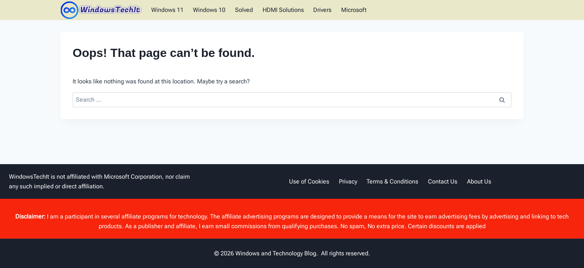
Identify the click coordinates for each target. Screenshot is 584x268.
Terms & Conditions (392, 181)
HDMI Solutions (283, 9)
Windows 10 (209, 9)
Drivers (322, 9)
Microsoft (353, 9)
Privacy (348, 181)
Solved (244, 9)
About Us (479, 181)
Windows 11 (167, 9)
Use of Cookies (309, 181)
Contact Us (442, 181)
